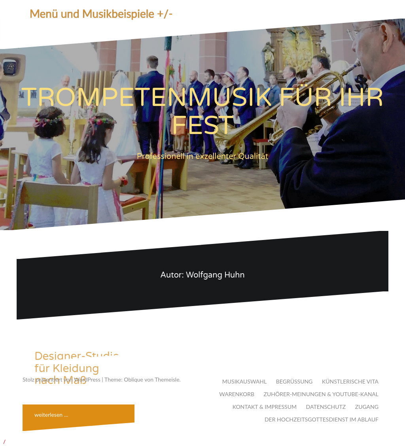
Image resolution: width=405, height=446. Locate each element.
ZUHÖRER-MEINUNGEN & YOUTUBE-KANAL (321, 394)
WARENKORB (236, 394)
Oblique (133, 379)
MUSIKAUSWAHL (244, 381)
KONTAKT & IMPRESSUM (265, 406)
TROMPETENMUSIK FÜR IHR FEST (202, 112)
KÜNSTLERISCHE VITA (350, 381)
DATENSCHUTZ (326, 406)
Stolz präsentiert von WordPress (61, 379)
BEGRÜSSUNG (294, 381)
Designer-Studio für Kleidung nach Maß (76, 368)
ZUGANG (367, 406)
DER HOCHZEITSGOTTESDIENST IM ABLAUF (322, 419)
